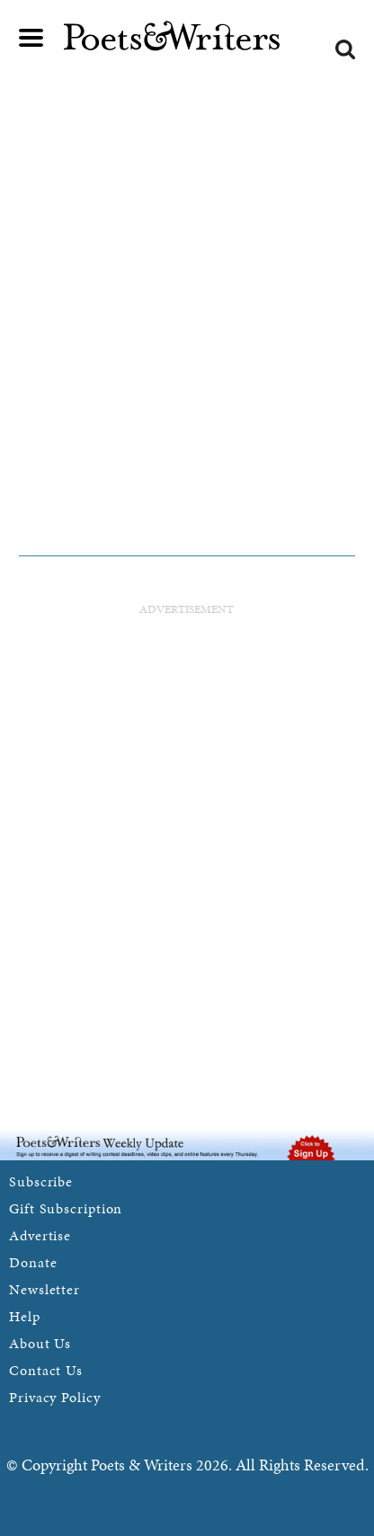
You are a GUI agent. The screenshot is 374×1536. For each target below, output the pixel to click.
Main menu (31, 38)
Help (24, 1316)
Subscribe (41, 1181)
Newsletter (44, 1289)
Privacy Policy (55, 1397)
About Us (40, 1343)
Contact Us (46, 1370)
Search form (345, 49)
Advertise (40, 1235)
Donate (33, 1262)
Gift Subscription (65, 1208)
